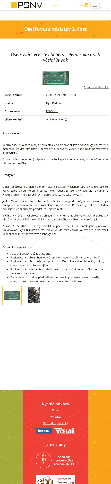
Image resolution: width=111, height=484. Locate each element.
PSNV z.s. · (52, 111)
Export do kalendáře (96, 87)
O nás (55, 410)
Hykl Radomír (54, 103)
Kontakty (55, 416)
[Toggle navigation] (95, 5)
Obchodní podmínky (55, 423)
